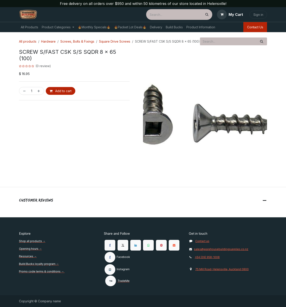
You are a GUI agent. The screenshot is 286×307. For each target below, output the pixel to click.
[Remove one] (23, 91)
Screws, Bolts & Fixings (77, 41)
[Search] (207, 14)
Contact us (202, 241)
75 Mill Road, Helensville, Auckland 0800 (222, 269)
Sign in (258, 15)
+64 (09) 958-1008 (207, 257)
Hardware (48, 41)
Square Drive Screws (114, 41)
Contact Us (255, 27)
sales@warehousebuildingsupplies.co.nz (218, 249)
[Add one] (39, 91)
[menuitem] (29, 27)
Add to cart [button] (61, 91)
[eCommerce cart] (230, 14)
